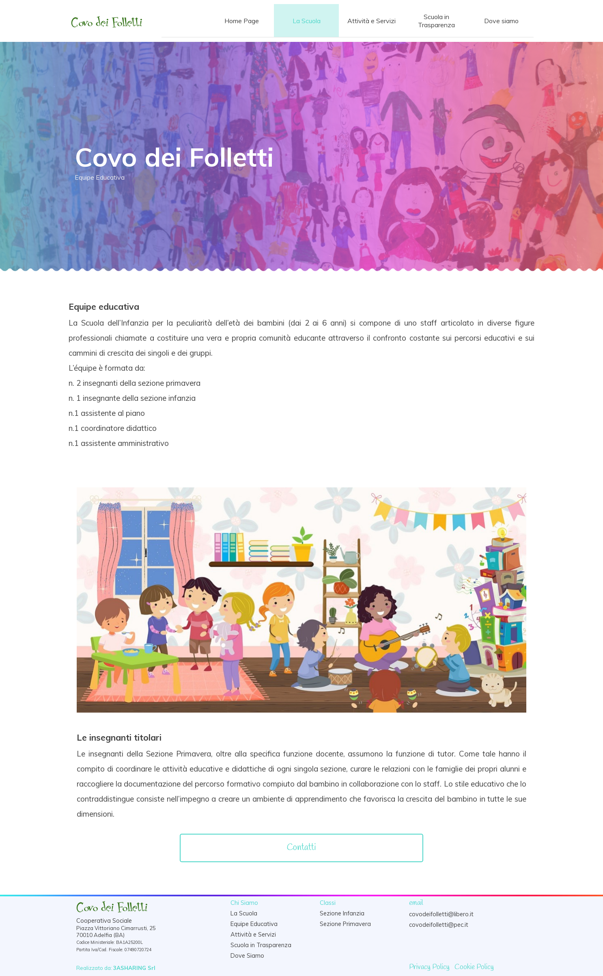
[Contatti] (301, 848)
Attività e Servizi (371, 21)
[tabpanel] (301, 374)
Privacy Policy (429, 967)
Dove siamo (501, 21)
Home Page (241, 21)
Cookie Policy (474, 967)
